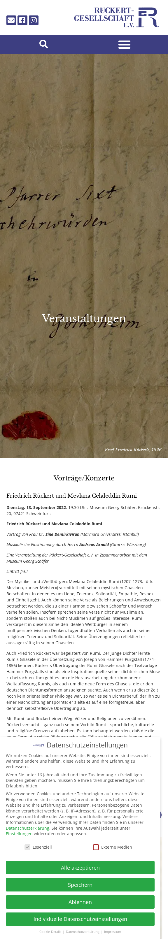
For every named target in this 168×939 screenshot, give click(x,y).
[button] (43, 44)
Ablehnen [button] (80, 899)
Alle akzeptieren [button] (80, 864)
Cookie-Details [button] (50, 929)
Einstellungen (19, 831)
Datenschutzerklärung (27, 825)
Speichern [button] (80, 881)
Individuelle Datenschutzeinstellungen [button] (80, 916)
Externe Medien (112, 844)
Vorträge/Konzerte (84, 478)
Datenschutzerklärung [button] (83, 929)
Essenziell (38, 844)
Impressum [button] (112, 929)
